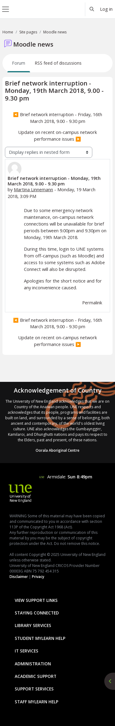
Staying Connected (37, 613)
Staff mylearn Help (36, 702)
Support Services (34, 689)
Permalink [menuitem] (92, 302)
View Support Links (36, 600)
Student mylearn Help (40, 638)
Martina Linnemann (33, 189)
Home (7, 32)
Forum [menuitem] (18, 63)
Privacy (38, 576)
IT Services (26, 651)
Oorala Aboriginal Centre (57, 450)
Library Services (33, 625)
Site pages (28, 32)
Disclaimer (19, 576)
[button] (92, 9)
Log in (106, 9)
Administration (33, 664)
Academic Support (35, 676)
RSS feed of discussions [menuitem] (58, 63)
